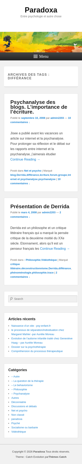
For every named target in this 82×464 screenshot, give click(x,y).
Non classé (17, 414)
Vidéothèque (49, 259)
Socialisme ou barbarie (24, 427)
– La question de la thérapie (27, 380)
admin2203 (57, 117)
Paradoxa (41, 10)
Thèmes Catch (58, 456)
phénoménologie (20, 272)
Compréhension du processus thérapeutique (37, 351)
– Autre (15, 376)
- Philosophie (32, 259)
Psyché (15, 423)
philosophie (39, 272)
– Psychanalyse (20, 393)
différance (33, 174)
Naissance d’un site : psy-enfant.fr (31, 325)
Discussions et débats (24, 406)
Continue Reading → (25, 159)
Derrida (21, 174)
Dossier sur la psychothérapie (28, 346)
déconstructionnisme (34, 268)
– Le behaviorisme (22, 385)
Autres (15, 397)
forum (53, 174)
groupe (62, 174)
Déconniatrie (18, 402)
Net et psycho (32, 170)
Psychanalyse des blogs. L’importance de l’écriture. (38, 107)
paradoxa (16, 418)
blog (13, 174)
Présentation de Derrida (39, 206)
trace (50, 272)
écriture (44, 174)
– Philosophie (19, 389)
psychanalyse (46, 179)
